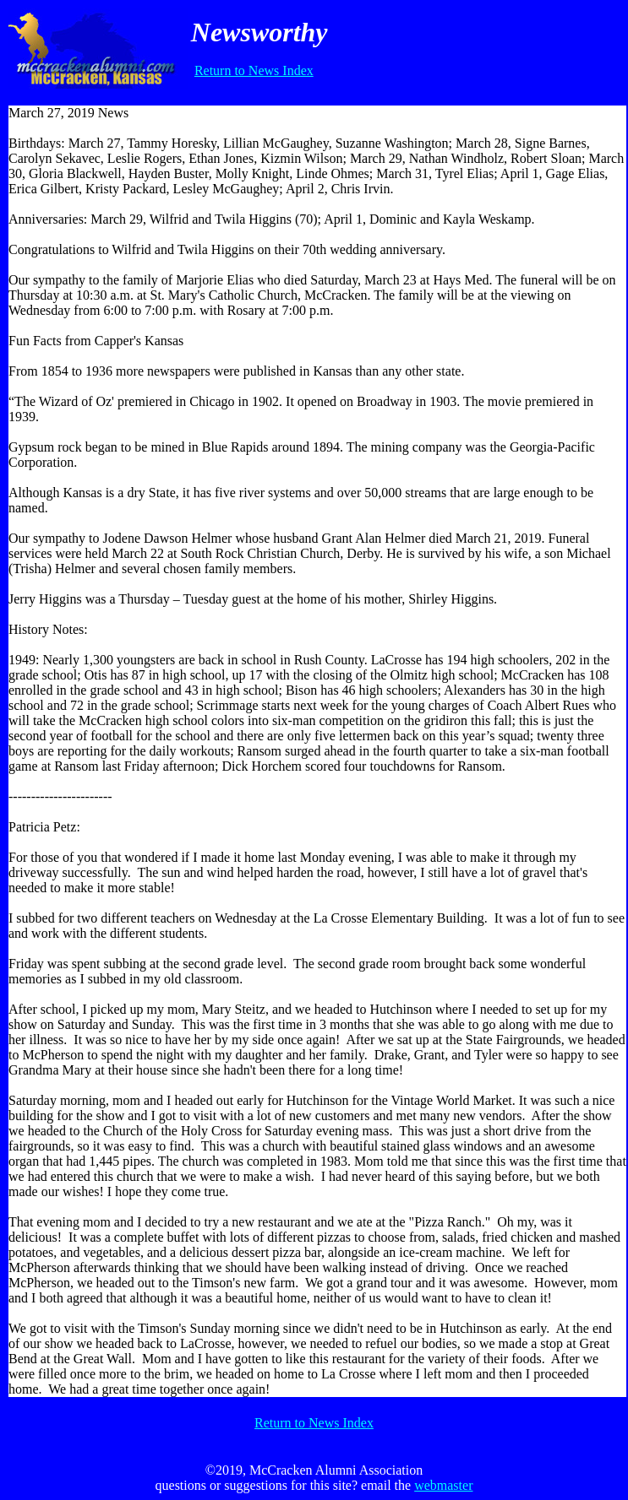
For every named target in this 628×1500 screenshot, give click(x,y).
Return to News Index (254, 70)
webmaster (443, 1485)
